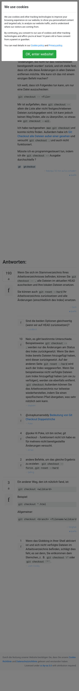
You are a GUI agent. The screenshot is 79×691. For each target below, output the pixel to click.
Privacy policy (55, 45)
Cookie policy (37, 45)
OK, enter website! (39, 54)
